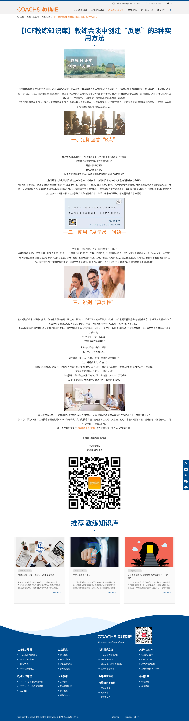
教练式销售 (65, 669)
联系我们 (161, 10)
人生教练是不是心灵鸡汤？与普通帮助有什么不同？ (148, 576)
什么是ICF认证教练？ (29, 655)
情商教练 (64, 691)
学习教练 (145, 686)
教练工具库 (105, 697)
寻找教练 (133, 10)
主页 (22, 17)
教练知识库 (46, 17)
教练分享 (104, 692)
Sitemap (114, 717)
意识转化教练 (66, 664)
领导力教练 (65, 659)
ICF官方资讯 (25, 664)
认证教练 (145, 682)
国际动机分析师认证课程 (111, 664)
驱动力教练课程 (107, 669)
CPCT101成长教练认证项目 (31, 682)
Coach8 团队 (146, 659)
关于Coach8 (147, 10)
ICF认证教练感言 (27, 669)
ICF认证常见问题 (27, 659)
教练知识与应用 (117, 10)
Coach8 (31, 717)
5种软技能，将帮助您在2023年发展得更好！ (37, 575)
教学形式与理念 (148, 664)
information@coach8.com (131, 3)
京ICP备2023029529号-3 (63, 717)
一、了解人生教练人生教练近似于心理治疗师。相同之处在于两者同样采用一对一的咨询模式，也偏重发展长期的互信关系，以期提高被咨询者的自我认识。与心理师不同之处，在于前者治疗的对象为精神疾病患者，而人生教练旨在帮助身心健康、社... (149, 585)
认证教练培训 (81, 10)
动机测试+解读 (107, 659)
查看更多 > (57, 592)
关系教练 (64, 682)
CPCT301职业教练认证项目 (31, 686)
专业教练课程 (98, 10)
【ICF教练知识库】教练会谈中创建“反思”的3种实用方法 (74, 17)
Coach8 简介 (146, 655)
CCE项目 (23, 691)
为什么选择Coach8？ (150, 669)
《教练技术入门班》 (87, 428)
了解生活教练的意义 (81, 575)
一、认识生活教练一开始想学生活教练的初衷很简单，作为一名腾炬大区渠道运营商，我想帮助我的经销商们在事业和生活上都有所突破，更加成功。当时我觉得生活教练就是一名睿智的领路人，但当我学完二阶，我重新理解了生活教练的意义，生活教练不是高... (94, 585)
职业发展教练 (66, 686)
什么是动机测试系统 (109, 655)
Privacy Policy (129, 717)
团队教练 (64, 655)
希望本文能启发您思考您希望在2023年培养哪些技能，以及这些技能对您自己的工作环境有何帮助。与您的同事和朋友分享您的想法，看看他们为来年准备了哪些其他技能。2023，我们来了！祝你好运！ (39, 585)
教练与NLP (65, 695)
